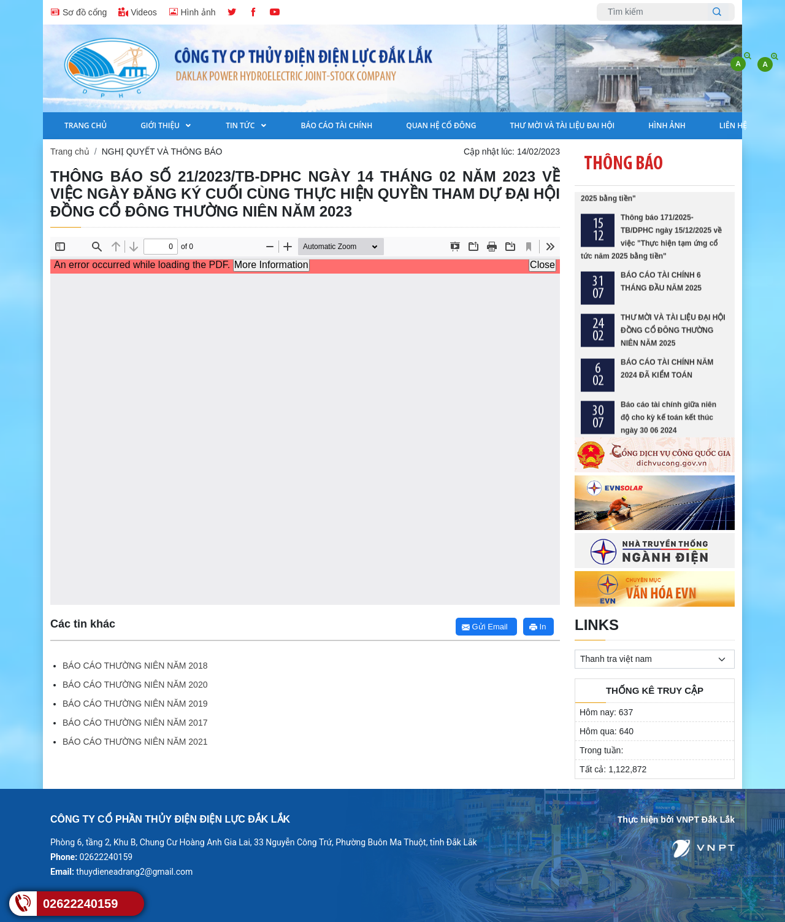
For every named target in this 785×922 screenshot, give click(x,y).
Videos (137, 12)
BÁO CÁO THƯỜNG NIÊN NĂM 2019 (135, 704)
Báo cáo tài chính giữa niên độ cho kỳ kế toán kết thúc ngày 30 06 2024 (668, 423)
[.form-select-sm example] (655, 659)
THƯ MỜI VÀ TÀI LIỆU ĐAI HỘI (562, 125)
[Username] (655, 12)
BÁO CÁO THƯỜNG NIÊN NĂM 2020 (135, 685)
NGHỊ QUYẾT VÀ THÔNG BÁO (162, 151)
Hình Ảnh (667, 125)
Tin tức (241, 125)
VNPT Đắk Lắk (705, 819)
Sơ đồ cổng (78, 12)
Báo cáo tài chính (337, 125)
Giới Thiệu (161, 125)
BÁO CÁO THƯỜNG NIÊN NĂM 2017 (135, 723)
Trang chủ (70, 151)
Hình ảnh (192, 12)
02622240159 (80, 903)
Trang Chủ (85, 125)
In (537, 626)
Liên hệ (733, 125)
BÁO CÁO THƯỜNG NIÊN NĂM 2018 (135, 665)
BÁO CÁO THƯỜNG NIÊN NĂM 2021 (135, 742)
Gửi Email (485, 626)
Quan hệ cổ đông (441, 125)
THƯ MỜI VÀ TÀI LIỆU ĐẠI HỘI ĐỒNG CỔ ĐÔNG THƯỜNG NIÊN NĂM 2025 (673, 336)
